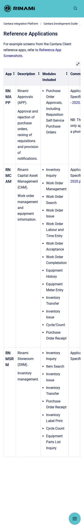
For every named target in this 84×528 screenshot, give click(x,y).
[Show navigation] (75, 519)
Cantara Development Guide (61, 23)
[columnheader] (10, 77)
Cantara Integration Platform (20, 23)
